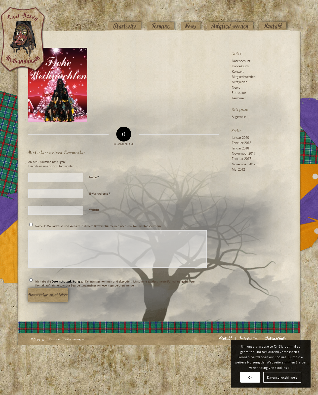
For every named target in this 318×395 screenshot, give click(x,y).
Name (94, 177)
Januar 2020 (240, 137)
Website (94, 210)
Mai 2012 (238, 169)
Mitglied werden (244, 76)
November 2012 (243, 164)
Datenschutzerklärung (66, 281)
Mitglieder (239, 82)
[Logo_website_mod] (26, 16)
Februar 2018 (241, 143)
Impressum (240, 66)
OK (250, 377)
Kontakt (238, 71)
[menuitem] (124, 16)
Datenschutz (241, 61)
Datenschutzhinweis (282, 377)
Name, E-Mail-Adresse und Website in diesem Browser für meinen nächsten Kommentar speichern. (98, 226)
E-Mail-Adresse (100, 193)
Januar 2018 (240, 148)
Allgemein (239, 116)
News (236, 87)
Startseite (239, 92)
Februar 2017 (241, 158)
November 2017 (243, 153)
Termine (238, 98)
